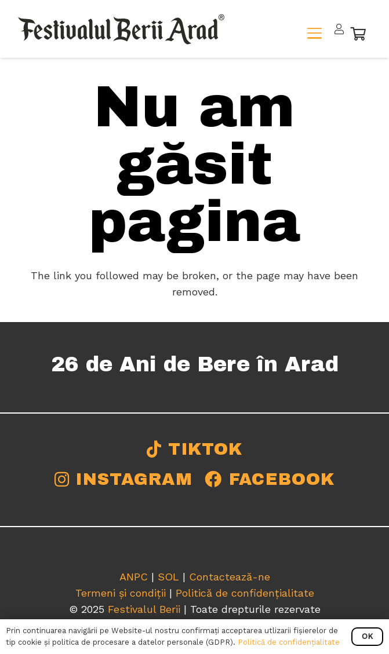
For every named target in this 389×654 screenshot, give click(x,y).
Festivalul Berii (144, 609)
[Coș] (358, 34)
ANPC (133, 577)
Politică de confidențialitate (245, 593)
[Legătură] (339, 29)
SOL (168, 577)
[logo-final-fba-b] (121, 29)
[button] (314, 33)
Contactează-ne (229, 577)
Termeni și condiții (120, 593)
